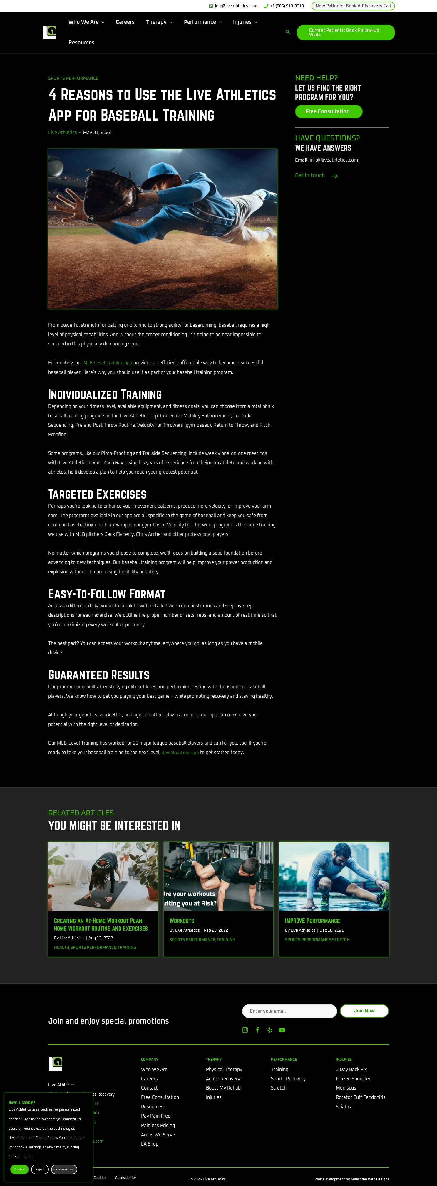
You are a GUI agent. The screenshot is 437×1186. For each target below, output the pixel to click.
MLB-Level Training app (108, 362)
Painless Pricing (158, 1126)
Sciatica (344, 1107)
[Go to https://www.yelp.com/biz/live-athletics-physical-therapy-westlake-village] (270, 1031)
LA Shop (149, 1144)
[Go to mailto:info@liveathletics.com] (342, 160)
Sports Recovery (288, 1079)
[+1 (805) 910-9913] (283, 6)
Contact (149, 1088)
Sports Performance (74, 78)
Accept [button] (19, 1169)
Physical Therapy (224, 1069)
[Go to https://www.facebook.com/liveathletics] (257, 1031)
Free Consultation (160, 1097)
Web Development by (352, 1180)
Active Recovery (223, 1079)
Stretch (341, 939)
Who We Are (154, 1069)
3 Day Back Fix (351, 1069)
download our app (181, 752)
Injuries (214, 1097)
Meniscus (346, 1088)
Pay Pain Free (155, 1116)
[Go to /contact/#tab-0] (342, 175)
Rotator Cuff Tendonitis (361, 1097)
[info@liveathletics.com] (233, 6)
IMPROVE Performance (312, 920)
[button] (353, 6)
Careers (149, 1079)
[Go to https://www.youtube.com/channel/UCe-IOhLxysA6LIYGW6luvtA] (282, 1031)
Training (127, 947)
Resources (152, 1107)
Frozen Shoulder (353, 1079)
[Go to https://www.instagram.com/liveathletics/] (245, 1031)
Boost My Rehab (223, 1088)
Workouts (182, 920)
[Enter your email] (289, 1011)
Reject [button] (40, 1169)
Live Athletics (62, 132)
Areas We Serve (158, 1135)
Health (61, 947)
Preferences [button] (64, 1169)
